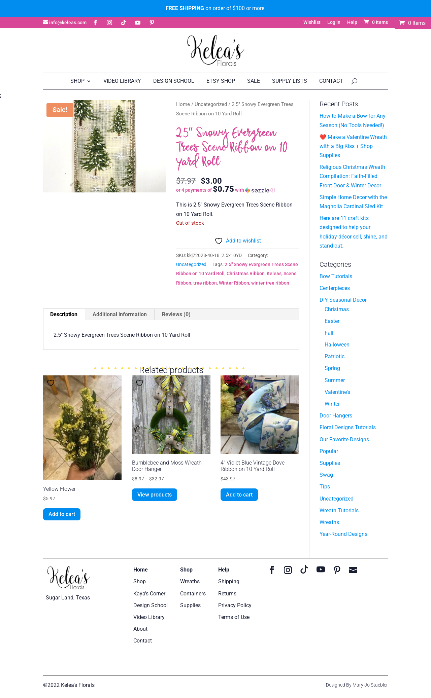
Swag (326, 475)
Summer (335, 380)
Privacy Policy (235, 605)
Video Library (122, 81)
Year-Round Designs (343, 534)
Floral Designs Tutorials (348, 427)
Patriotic (334, 356)
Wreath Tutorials (339, 510)
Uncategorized (211, 104)
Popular (329, 451)
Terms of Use (234, 617)
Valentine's (337, 392)
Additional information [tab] (120, 314)
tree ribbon (205, 283)
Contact (331, 81)
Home (183, 104)
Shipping (228, 581)
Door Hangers (336, 415)
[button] (237, 189)
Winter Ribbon (234, 283)
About (140, 629)
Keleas (274, 273)
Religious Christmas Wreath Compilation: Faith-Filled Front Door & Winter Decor (352, 176)
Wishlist (312, 22)
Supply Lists (289, 81)
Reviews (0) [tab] (176, 314)
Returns (227, 593)
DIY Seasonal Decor (343, 300)
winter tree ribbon (270, 283)
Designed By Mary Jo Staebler (357, 685)
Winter (332, 404)
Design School (173, 81)
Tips (325, 486)
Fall (329, 333)
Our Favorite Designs (344, 439)
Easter (332, 321)
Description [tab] (63, 314)
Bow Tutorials (336, 276)
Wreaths (329, 522)
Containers (193, 593)
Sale (253, 81)
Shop (77, 81)
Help (352, 22)
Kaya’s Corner (149, 593)
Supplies (330, 463)
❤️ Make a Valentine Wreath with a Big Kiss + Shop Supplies (353, 146)
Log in (333, 22)
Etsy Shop (220, 81)
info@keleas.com (68, 23)
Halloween (337, 344)
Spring (332, 368)
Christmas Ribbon (246, 273)
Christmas (337, 309)
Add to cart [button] (61, 514)
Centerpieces (335, 288)
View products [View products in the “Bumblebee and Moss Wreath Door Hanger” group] (154, 494)
